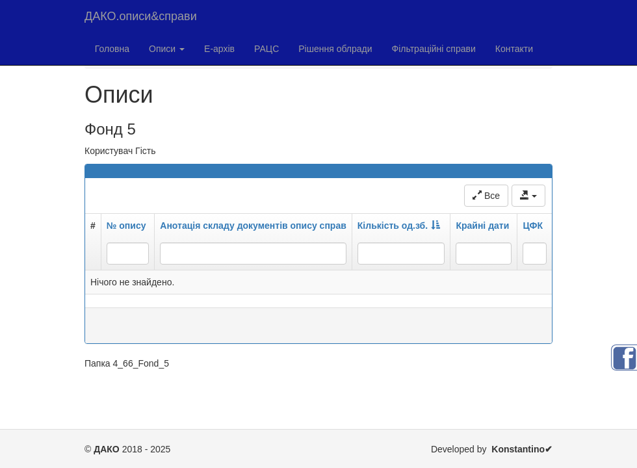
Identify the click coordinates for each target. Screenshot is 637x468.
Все (486, 195)
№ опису (126, 225)
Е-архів (219, 49)
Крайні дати (482, 225)
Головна (112, 49)
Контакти (514, 49)
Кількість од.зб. (399, 225)
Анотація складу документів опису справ (253, 225)
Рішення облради (335, 49)
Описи (167, 49)
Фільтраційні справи (434, 49)
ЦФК (533, 225)
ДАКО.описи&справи (140, 16)
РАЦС (266, 49)
